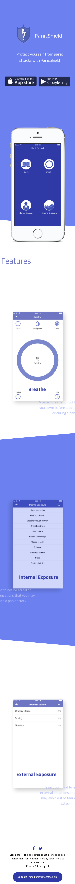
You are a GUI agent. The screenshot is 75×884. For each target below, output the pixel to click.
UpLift (46, 866)
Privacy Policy (33, 866)
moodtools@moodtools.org (37, 877)
